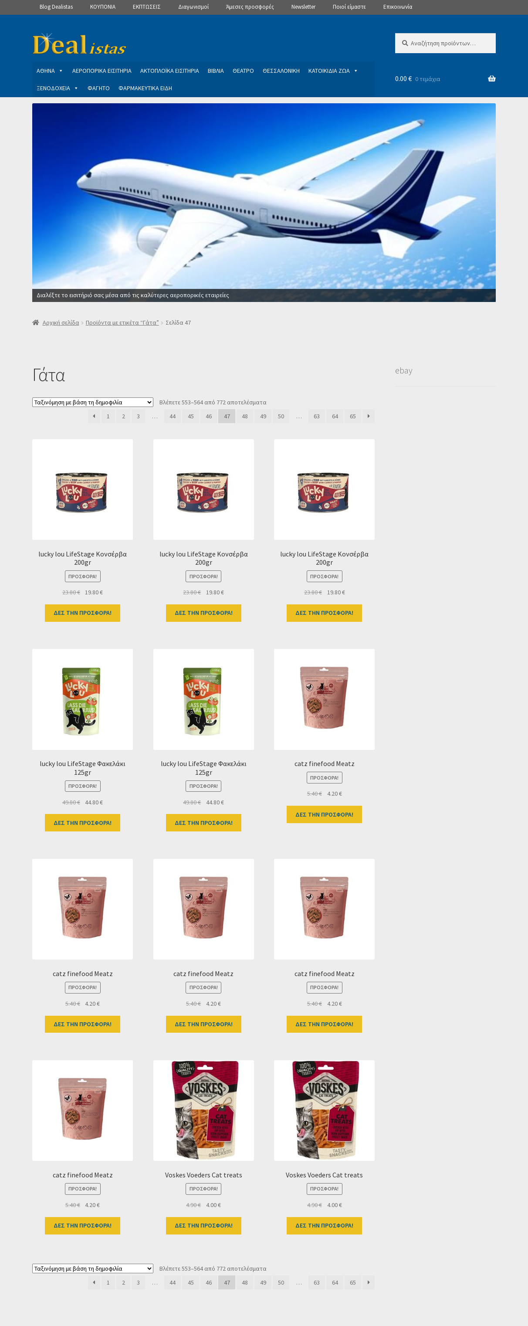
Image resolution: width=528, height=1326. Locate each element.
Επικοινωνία (397, 6)
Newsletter (303, 6)
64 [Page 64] (335, 416)
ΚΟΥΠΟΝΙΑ (102, 6)
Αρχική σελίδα (61, 322)
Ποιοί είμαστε (349, 6)
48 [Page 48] (245, 416)
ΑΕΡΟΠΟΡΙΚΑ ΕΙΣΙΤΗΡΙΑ (102, 71)
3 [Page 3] (138, 416)
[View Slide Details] (264, 202)
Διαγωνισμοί (193, 6)
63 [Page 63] (317, 416)
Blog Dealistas (56, 6)
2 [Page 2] (123, 416)
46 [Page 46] (209, 416)
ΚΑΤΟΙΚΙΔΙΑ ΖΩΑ (333, 70)
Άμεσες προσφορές (250, 6)
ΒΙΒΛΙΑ (216, 71)
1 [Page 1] (108, 416)
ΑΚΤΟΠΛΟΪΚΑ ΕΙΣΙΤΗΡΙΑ (169, 71)
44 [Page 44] (172, 416)
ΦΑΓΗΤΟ (99, 88)
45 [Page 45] (191, 416)
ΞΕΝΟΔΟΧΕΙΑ (58, 88)
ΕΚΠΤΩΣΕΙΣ (147, 6)
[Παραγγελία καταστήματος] (92, 402)
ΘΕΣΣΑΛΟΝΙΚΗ (281, 71)
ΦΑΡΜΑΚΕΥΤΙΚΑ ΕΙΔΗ (145, 88)
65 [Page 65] (353, 416)
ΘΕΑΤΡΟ (243, 71)
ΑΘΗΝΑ (50, 70)
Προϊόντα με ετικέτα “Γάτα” (122, 322)
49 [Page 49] (263, 416)
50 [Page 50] (281, 416)
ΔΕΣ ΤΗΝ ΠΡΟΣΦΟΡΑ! (83, 613)
